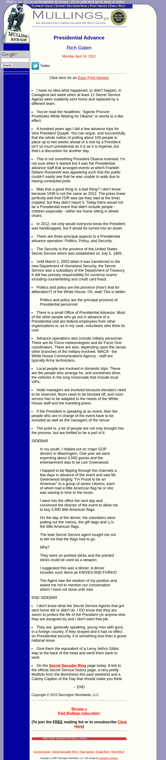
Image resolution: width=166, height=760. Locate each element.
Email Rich (102, 751)
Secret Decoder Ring (65, 751)
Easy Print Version (93, 78)
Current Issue (41, 751)
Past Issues (87, 751)
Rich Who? (118, 751)
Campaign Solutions (108, 758)
